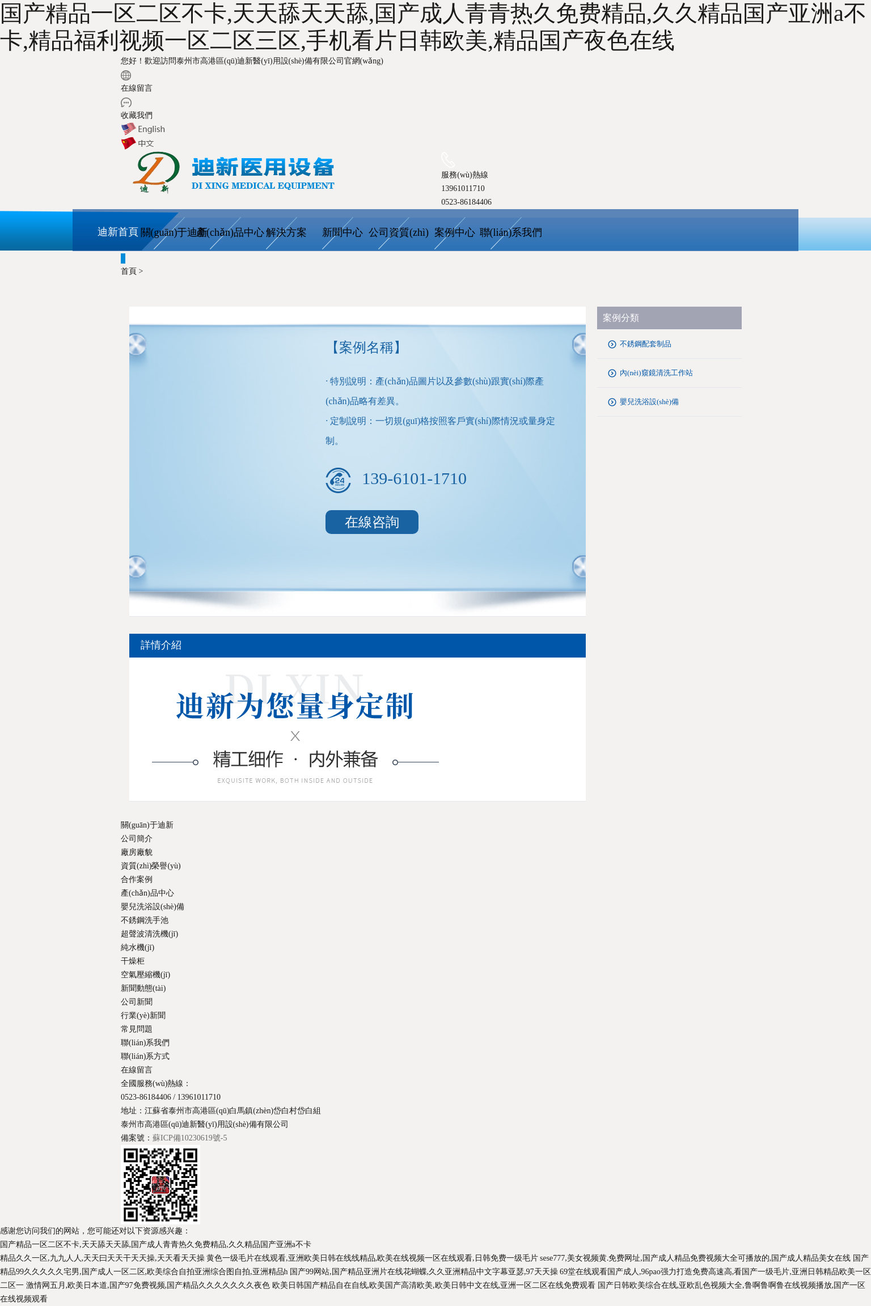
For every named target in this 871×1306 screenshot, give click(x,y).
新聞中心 (342, 232)
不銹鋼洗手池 (144, 920)
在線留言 (137, 88)
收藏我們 (137, 115)
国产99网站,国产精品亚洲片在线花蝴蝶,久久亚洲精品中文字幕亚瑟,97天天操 (424, 1271)
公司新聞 (137, 1002)
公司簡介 (137, 838)
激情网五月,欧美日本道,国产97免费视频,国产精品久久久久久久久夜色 (148, 1285)
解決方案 (286, 232)
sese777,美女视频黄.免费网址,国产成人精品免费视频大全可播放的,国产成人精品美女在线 (695, 1258)
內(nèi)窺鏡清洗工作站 (656, 372)
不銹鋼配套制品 (645, 344)
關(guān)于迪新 (174, 232)
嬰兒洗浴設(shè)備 (649, 401)
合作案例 (137, 879)
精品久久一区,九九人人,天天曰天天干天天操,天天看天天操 (102, 1258)
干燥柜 (133, 961)
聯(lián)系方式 (145, 1056)
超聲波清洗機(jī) (149, 934)
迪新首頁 (118, 232)
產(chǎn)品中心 (230, 232)
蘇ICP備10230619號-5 (190, 1138)
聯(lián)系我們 (511, 232)
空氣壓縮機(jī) (145, 974)
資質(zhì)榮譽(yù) (151, 866)
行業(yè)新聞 (143, 1015)
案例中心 (454, 232)
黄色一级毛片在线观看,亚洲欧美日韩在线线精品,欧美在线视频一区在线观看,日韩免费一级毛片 (372, 1258)
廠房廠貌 (137, 852)
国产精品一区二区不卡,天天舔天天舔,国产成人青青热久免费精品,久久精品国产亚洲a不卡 (155, 1244)
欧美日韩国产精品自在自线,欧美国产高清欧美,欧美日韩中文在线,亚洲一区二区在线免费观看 (434, 1285)
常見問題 (137, 1029)
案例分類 (621, 318)
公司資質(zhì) (399, 232)
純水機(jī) (137, 947)
